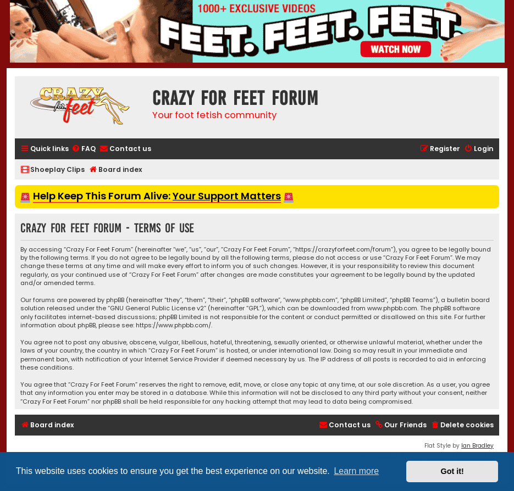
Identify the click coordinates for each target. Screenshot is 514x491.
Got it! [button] (452, 471)
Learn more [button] (356, 471)
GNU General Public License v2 (157, 308)
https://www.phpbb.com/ (173, 325)
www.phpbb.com (392, 308)
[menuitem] (83, 149)
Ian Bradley (477, 446)
